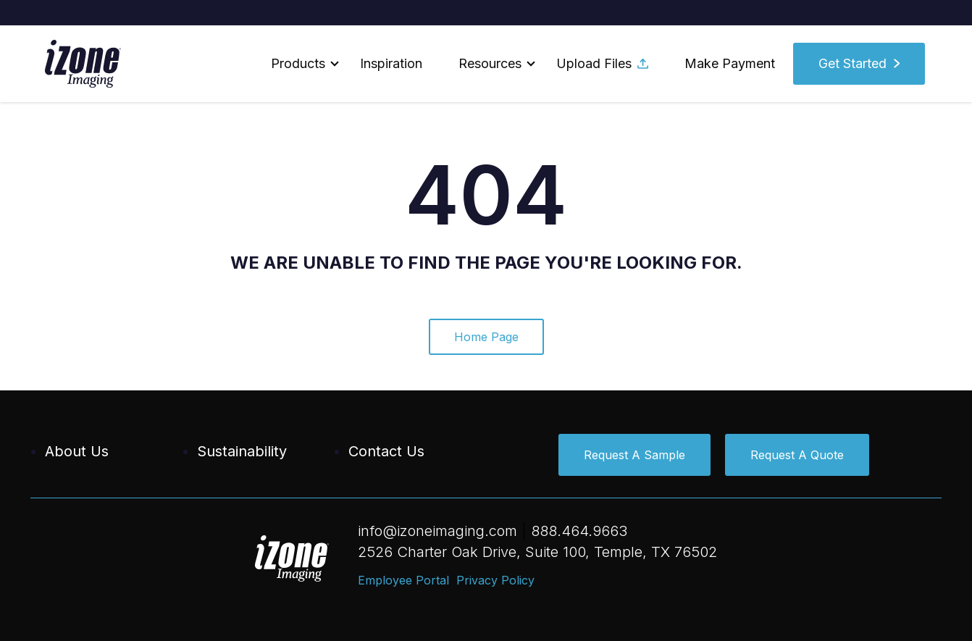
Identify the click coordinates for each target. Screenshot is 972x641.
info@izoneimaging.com (437, 531)
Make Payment (729, 63)
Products (298, 63)
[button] (297, 63)
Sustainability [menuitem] (242, 451)
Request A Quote (797, 455)
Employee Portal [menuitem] (403, 580)
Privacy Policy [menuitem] (495, 580)
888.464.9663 (579, 531)
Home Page (486, 337)
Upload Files (602, 63)
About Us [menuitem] (77, 451)
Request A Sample (634, 455)
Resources (489, 63)
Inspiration (391, 63)
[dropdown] (297, 64)
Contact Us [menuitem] (386, 451)
